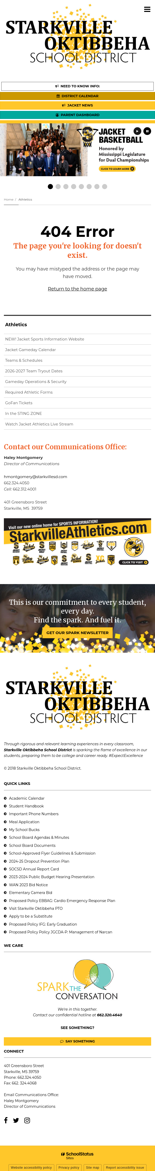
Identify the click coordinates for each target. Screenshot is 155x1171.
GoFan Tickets (18, 402)
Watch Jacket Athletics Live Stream (47, 425)
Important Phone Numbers (34, 814)
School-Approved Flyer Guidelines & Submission (52, 853)
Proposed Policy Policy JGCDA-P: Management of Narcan (60, 932)
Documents (45, 845)
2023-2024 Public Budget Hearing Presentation (51, 877)
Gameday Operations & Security (35, 381)
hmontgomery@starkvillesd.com (35, 476)
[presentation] (137, 131)
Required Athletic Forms (28, 392)
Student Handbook (26, 806)
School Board (21, 845)
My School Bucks (24, 829)
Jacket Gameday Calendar (30, 349)
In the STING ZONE (23, 413)
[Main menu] (147, 9)
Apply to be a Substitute (30, 916)
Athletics (25, 199)
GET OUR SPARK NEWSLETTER (78, 632)
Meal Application (24, 822)
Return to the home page (77, 289)
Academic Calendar (26, 798)
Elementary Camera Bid (30, 892)
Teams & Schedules (23, 360)
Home (8, 199)
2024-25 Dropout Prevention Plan (39, 861)
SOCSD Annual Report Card (34, 869)
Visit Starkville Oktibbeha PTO (36, 908)
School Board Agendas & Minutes (39, 837)
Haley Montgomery (21, 1100)
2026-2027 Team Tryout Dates (34, 370)
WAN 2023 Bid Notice (28, 885)
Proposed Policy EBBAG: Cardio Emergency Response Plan (62, 900)
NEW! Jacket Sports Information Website (53, 340)
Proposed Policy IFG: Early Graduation (43, 924)
